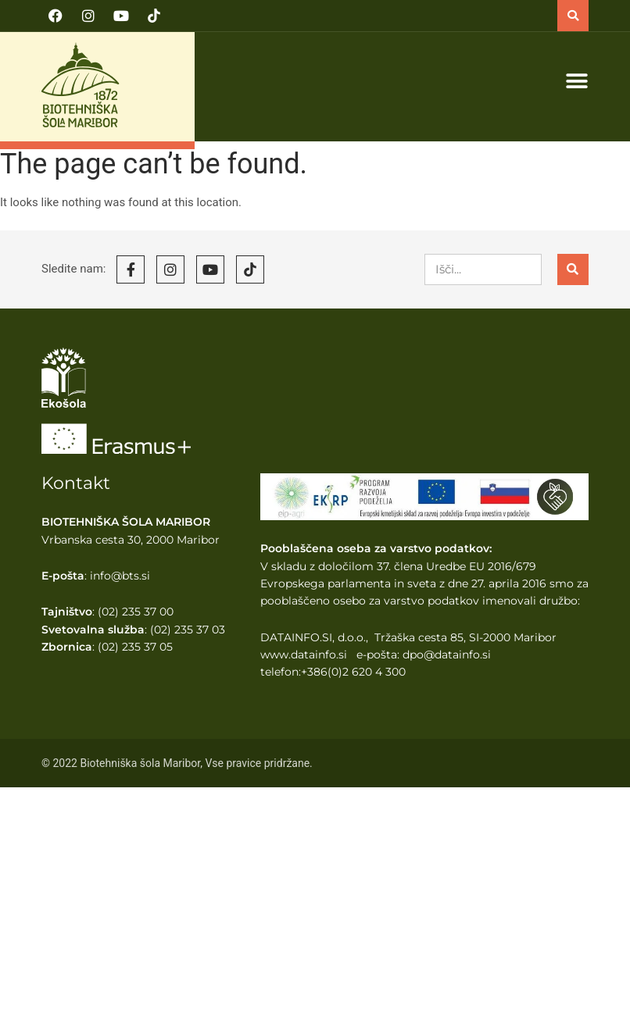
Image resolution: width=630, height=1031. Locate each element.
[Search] (573, 269)
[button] (573, 15)
